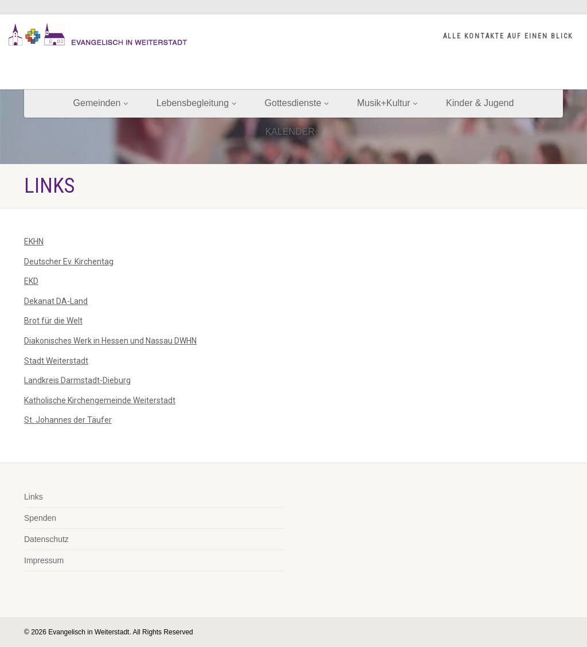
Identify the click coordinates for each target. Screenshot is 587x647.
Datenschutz (46, 539)
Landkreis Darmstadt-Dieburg (77, 380)
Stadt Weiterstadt (56, 360)
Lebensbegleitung (196, 103)
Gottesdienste (296, 103)
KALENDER (293, 132)
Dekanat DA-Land (56, 301)
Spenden (40, 518)
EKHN (34, 241)
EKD (31, 281)
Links (33, 496)
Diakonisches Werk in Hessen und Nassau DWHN (110, 340)
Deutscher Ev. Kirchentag (69, 261)
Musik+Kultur (387, 103)
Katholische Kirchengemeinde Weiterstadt (99, 400)
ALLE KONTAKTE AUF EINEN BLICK (508, 36)
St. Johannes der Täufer (68, 419)
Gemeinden (100, 103)
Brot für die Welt (53, 320)
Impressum (44, 560)
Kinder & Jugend (480, 103)
